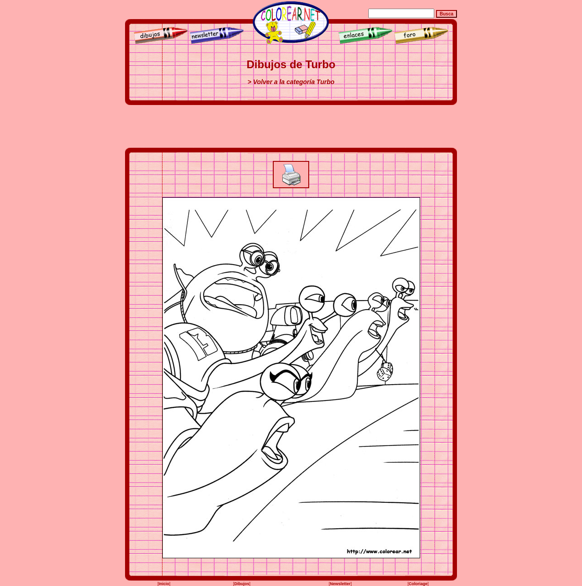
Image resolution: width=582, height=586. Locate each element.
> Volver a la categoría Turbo (290, 81)
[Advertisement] (291, 126)
